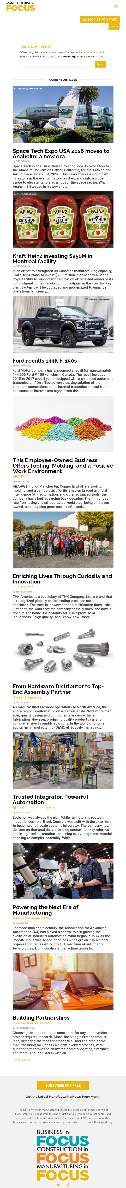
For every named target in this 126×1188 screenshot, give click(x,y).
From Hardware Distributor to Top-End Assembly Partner (63, 691)
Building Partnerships (63, 1020)
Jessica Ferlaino (24, 591)
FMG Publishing (23, 161)
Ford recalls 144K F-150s (45, 360)
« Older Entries (21, 1059)
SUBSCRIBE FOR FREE (63, 1085)
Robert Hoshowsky (25, 1028)
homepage (69, 56)
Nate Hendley (22, 481)
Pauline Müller (23, 702)
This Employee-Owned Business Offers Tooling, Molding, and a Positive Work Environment (63, 468)
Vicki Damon (22, 923)
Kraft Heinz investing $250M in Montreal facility (52, 258)
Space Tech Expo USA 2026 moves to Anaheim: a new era (61, 154)
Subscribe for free (100, 19)
